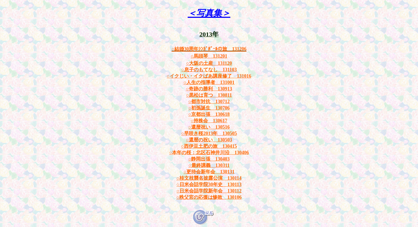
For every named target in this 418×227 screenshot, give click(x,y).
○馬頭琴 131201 (209, 56)
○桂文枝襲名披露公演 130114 (209, 178)
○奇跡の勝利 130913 (209, 88)
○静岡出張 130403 (209, 159)
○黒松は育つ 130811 (209, 95)
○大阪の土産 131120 (209, 63)
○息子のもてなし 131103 (209, 69)
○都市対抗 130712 (209, 101)
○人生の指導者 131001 (209, 82)
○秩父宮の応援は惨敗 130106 (209, 197)
